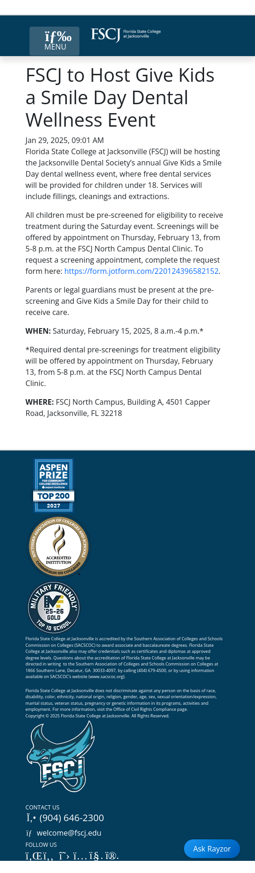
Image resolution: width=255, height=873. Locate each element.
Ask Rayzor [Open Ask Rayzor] (212, 849)
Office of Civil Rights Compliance (145, 709)
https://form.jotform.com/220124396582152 (141, 271)
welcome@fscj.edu (64, 833)
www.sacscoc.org (106, 676)
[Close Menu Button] (54, 41)
